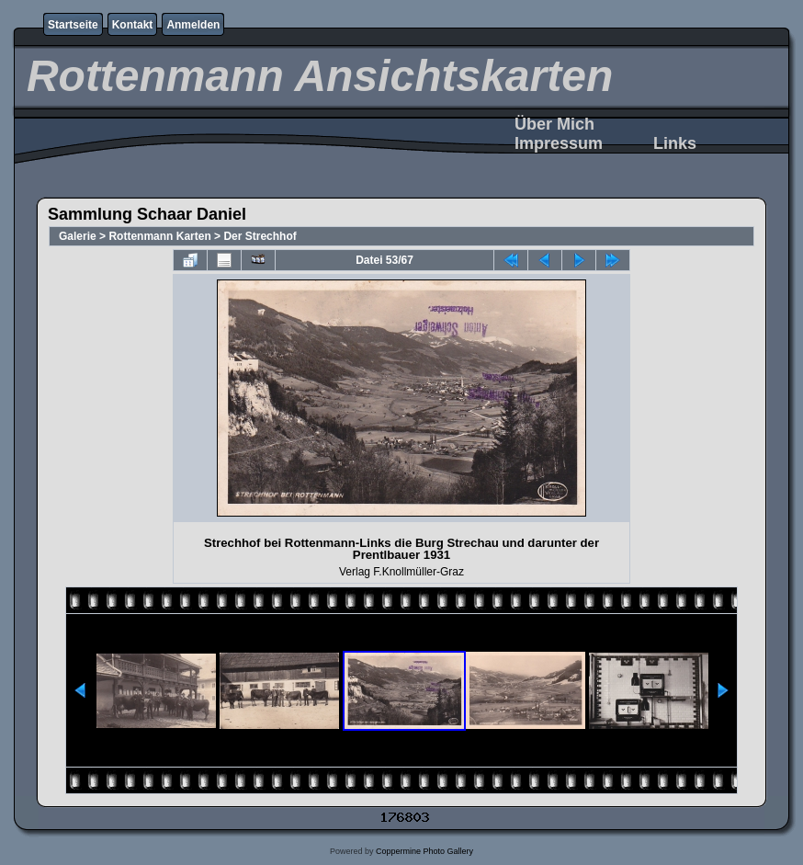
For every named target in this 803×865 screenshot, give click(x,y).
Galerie (77, 236)
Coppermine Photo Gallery (424, 851)
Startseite (73, 24)
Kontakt (132, 24)
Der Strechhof (259, 236)
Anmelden (193, 24)
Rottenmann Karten (159, 236)
